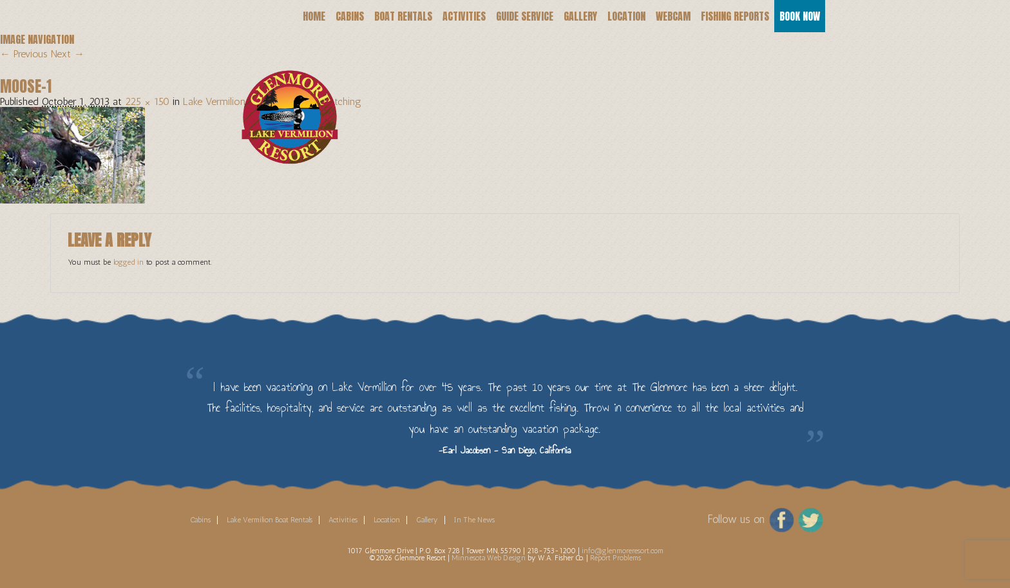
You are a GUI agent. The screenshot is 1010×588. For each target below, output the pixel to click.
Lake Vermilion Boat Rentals (269, 519)
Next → (67, 54)
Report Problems (615, 557)
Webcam (673, 16)
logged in (128, 262)
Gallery (580, 16)
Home (314, 16)
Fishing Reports (735, 16)
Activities (464, 16)
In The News (474, 519)
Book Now (799, 16)
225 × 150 (147, 101)
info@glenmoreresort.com (622, 550)
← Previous (24, 54)
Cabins (350, 16)
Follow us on (736, 518)
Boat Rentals (403, 16)
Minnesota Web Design (489, 557)
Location (626, 16)
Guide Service (524, 16)
